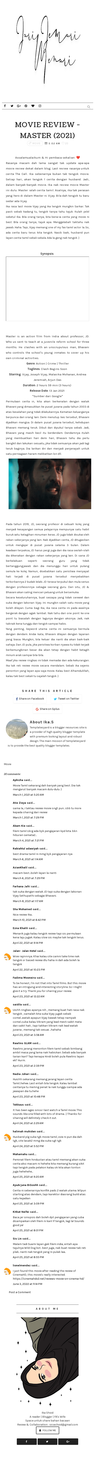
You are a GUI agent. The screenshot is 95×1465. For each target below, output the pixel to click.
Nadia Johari (21, 1074)
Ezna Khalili (20, 928)
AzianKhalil (20, 867)
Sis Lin (17, 1238)
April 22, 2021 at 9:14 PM (28, 943)
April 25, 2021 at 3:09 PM (28, 1203)
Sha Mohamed (22, 909)
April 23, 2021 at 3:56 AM (28, 1035)
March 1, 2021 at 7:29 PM (28, 817)
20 (65, 143)
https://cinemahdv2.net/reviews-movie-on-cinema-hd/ (48, 1278)
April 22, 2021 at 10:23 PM (29, 969)
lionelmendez (22, 1265)
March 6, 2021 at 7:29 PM (29, 878)
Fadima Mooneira (24, 977)
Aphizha (18, 780)
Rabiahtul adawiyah (26, 848)
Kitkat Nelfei (21, 1212)
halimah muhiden (24, 1131)
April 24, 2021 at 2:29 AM (28, 1123)
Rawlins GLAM (22, 1043)
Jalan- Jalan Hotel (25, 951)
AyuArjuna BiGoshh (25, 1185)
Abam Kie (19, 826)
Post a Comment (20, 1292)
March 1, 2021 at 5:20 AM (28, 794)
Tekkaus (18, 1104)
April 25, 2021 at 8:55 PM (28, 1257)
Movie (36, 143)
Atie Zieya (19, 803)
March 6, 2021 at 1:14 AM (28, 859)
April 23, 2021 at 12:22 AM (28, 996)
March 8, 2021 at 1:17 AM (28, 901)
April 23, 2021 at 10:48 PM (29, 1096)
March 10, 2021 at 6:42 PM (29, 920)
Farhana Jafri (21, 886)
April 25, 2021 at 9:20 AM (28, 1176)
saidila (17, 1004)
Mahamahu (20, 1154)
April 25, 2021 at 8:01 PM (28, 1230)
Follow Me (47, 1430)
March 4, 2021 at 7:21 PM (28, 840)
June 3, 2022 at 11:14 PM (27, 1284)
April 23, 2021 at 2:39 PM (28, 1065)
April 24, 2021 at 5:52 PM (28, 1146)
